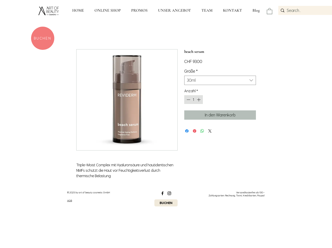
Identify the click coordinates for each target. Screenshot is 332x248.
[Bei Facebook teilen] (186, 131)
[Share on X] (209, 131)
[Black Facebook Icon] (162, 193)
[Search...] (309, 10)
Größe (191, 71)
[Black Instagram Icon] (169, 193)
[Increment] (199, 99)
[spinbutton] (193, 99)
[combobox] (220, 80)
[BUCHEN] (42, 38)
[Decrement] (188, 99)
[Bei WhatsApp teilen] (202, 131)
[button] (269, 11)
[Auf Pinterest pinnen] (194, 131)
